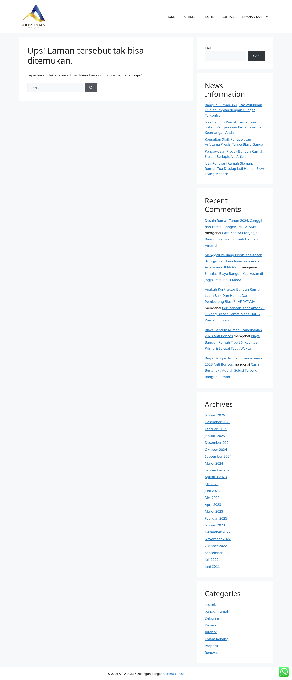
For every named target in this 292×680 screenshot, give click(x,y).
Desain (210, 625)
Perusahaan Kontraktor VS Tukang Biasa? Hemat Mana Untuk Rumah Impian (235, 314)
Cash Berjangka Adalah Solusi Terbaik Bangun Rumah (232, 370)
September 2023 (218, 470)
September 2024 (218, 456)
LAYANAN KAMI (257, 17)
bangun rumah (217, 611)
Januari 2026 (215, 415)
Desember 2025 (217, 422)
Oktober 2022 (216, 545)
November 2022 (218, 539)
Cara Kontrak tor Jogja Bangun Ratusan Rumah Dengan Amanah (231, 238)
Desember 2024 (217, 442)
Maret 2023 (214, 511)
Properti (211, 645)
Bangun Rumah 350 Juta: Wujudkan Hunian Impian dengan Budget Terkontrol (233, 110)
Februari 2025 (216, 428)
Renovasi (212, 652)
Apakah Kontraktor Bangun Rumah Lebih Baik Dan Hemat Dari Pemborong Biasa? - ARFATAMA (233, 295)
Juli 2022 (211, 559)
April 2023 (213, 504)
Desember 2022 (217, 532)
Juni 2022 (212, 566)
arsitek (210, 604)
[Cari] (91, 88)
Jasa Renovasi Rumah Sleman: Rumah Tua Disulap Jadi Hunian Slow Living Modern (234, 168)
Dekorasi (212, 618)
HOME (171, 17)
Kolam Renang (216, 639)
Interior (211, 632)
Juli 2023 (211, 484)
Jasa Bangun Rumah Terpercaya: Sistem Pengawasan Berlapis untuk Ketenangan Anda (233, 127)
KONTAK (228, 17)
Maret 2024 (214, 463)
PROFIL (208, 17)
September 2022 (218, 552)
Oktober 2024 (216, 449)
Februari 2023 (216, 518)
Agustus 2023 (216, 477)
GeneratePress (173, 674)
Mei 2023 (212, 497)
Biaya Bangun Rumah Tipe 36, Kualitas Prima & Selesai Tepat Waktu (232, 342)
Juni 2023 (212, 490)
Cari (208, 48)
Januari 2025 (215, 435)
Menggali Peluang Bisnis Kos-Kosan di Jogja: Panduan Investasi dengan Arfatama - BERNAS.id (233, 260)
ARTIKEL (189, 17)
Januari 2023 (215, 525)
